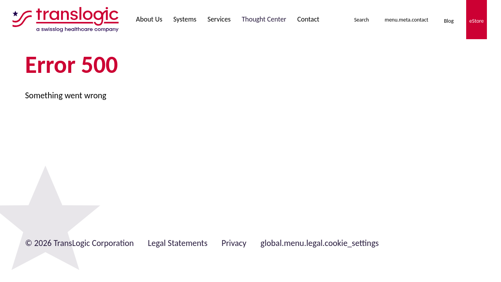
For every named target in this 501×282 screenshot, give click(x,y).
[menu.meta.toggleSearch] (361, 19)
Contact (308, 19)
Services (219, 19)
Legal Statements (177, 243)
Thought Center (263, 19)
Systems (184, 19)
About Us (149, 19)
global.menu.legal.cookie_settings (320, 243)
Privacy (234, 243)
